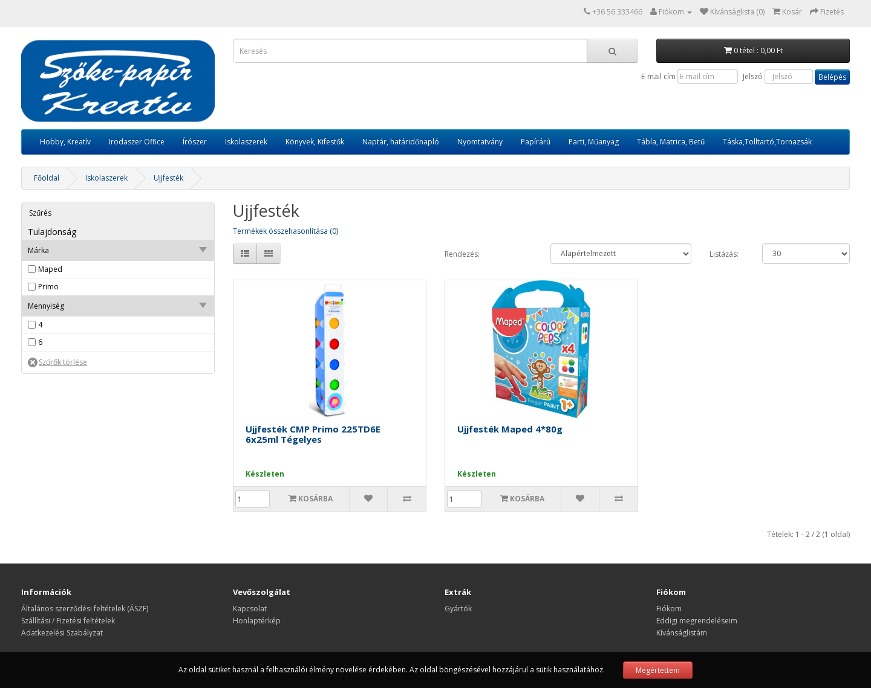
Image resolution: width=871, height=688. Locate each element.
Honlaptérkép (257, 621)
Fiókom (669, 608)
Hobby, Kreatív (65, 142)
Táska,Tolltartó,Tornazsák (767, 142)
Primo (48, 286)
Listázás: (724, 254)
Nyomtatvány (480, 142)
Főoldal (46, 178)
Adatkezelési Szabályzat (62, 633)
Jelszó (753, 76)
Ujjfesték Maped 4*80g (510, 429)
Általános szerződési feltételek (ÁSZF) (84, 608)
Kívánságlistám (681, 633)
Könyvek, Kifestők (314, 142)
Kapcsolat (250, 608)
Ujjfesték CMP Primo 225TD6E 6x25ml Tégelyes (313, 434)
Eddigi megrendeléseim (696, 621)
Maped (50, 269)
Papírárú (535, 142)
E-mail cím (658, 76)
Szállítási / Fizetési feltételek (68, 621)
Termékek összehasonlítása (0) (285, 231)
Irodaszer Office (137, 142)
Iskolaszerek (246, 142)
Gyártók (458, 608)
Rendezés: (462, 254)
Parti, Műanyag (594, 142)
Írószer (195, 142)
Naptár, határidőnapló (400, 142)
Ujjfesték (168, 178)
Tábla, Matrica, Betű (671, 142)
